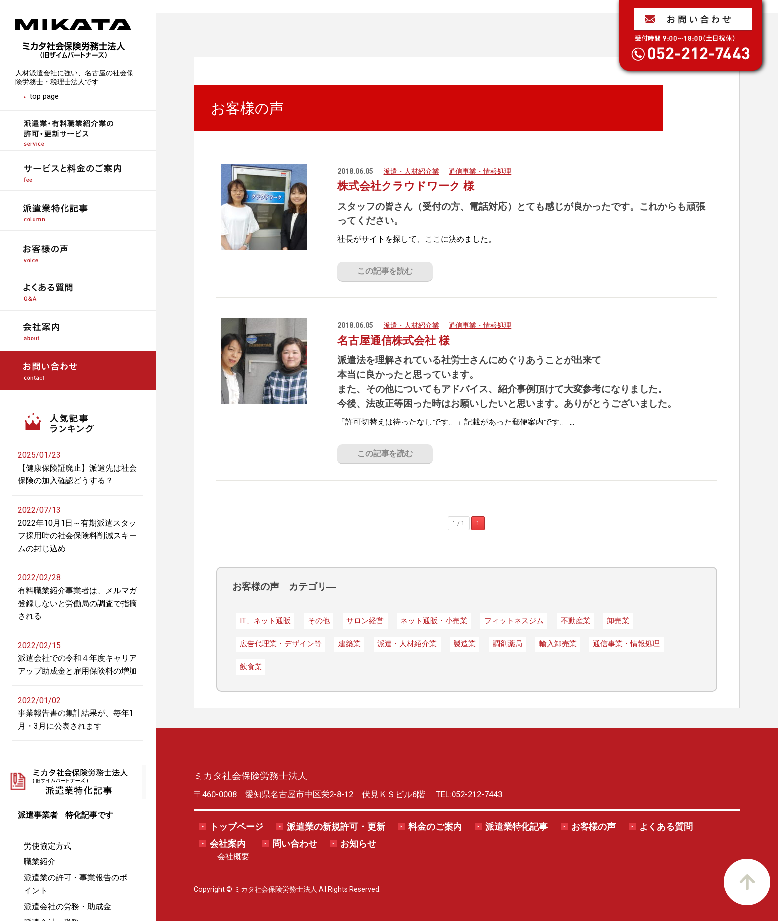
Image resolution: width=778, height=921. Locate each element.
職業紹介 (40, 861)
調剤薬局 (507, 643)
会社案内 (228, 844)
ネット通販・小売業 (433, 620)
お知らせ (358, 844)
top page (44, 96)
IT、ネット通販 (265, 620)
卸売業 (618, 620)
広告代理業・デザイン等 (281, 643)
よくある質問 (666, 827)
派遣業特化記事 (516, 827)
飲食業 (251, 666)
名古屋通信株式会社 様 (393, 340)
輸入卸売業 (558, 643)
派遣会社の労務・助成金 (67, 906)
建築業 (349, 643)
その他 (319, 620)
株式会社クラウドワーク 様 (405, 185)
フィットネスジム (514, 620)
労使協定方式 (47, 845)
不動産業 (575, 620)
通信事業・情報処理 (480, 171)
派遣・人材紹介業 (411, 171)
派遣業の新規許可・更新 (336, 827)
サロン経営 (365, 620)
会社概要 (233, 856)
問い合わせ (294, 844)
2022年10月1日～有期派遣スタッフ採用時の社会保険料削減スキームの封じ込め (77, 535)
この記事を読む (385, 271)
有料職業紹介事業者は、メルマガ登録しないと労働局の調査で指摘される (77, 603)
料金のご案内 (435, 827)
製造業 (465, 643)
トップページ (236, 827)
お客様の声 (593, 827)
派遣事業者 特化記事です (65, 815)
